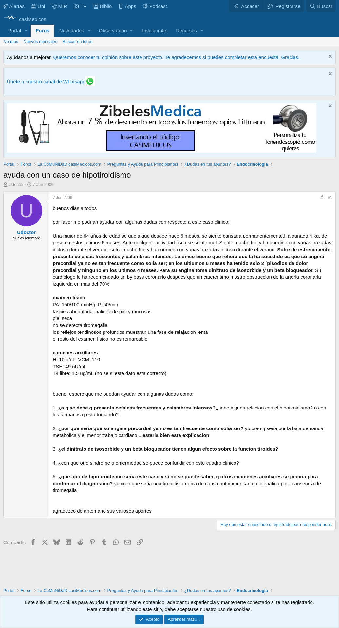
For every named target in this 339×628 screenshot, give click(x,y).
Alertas (14, 6)
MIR (59, 6)
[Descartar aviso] (329, 57)
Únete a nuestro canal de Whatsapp (46, 81)
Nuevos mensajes (40, 41)
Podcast (155, 6)
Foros (42, 30)
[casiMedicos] (24, 19)
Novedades (71, 30)
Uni (38, 6)
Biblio (102, 6)
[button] (26, 31)
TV (80, 6)
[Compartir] (321, 197)
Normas (10, 41)
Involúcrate (154, 30)
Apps (127, 6)
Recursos (186, 30)
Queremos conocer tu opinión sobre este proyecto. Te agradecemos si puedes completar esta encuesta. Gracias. (176, 57)
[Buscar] (321, 6)
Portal (14, 30)
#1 (330, 197)
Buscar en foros (77, 41)
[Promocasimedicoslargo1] (161, 151)
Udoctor (16, 184)
